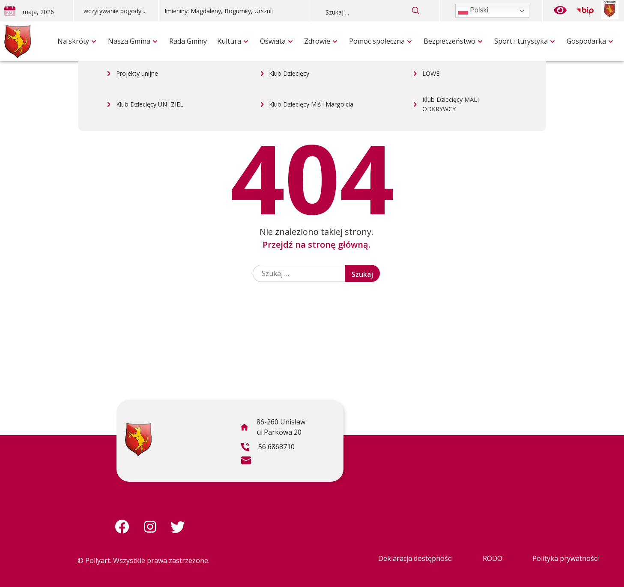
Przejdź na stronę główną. (316, 244)
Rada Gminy (188, 41)
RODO (492, 558)
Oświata (273, 41)
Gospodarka (586, 41)
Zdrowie (317, 41)
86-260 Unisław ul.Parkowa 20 (272, 428)
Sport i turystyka (521, 41)
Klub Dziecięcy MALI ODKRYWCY (450, 24)
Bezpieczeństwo (449, 41)
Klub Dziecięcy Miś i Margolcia (311, 24)
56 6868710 (267, 448)
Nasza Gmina (129, 41)
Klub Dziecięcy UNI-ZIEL (149, 24)
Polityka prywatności (565, 558)
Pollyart (97, 560)
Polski (473, 11)
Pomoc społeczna (377, 41)
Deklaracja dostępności (415, 558)
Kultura (229, 41)
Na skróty (73, 41)
